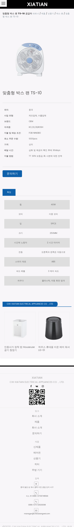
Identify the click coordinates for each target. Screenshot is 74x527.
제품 (43, 13)
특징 (9, 192)
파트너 (36, 13)
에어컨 (37, 453)
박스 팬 (59, 13)
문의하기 (12, 173)
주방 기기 (37, 470)
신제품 (37, 447)
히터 (37, 464)
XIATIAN (37, 378)
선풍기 (51, 13)
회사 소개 (37, 416)
